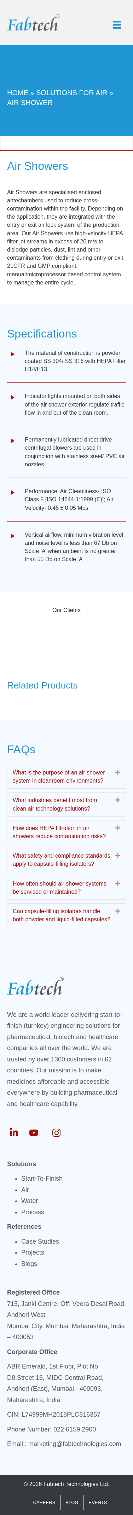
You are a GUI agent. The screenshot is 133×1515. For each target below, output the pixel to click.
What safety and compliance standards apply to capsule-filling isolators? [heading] (61, 860)
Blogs (29, 1263)
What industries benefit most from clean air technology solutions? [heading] (55, 804)
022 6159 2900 (74, 1429)
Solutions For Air (71, 93)
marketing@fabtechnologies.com (74, 1443)
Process (32, 1212)
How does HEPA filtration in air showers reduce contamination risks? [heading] (59, 832)
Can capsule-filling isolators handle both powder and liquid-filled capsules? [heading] (61, 915)
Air (25, 1189)
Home (17, 93)
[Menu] (117, 25)
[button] (117, 772)
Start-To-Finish (42, 1178)
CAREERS (44, 1502)
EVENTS (97, 1502)
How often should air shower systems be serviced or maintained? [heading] (59, 888)
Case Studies (40, 1241)
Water (29, 1200)
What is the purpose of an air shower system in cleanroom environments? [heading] (59, 777)
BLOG (71, 1502)
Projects (32, 1252)
